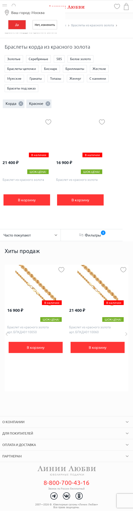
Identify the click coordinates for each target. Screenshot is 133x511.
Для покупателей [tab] (17, 433)
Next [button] (126, 334)
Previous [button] (7, 334)
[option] (36, 328)
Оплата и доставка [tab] (19, 445)
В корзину (27, 200)
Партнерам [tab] (12, 456)
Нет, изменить (45, 24)
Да (17, 24)
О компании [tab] (13, 422)
